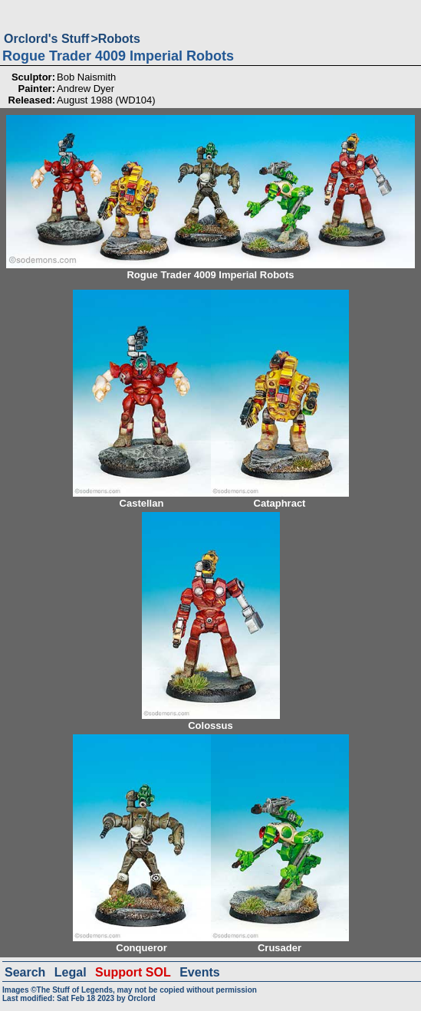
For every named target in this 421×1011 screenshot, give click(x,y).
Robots (119, 38)
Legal (70, 972)
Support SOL (133, 972)
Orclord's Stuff (46, 38)
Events (199, 972)
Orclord (141, 998)
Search (25, 972)
